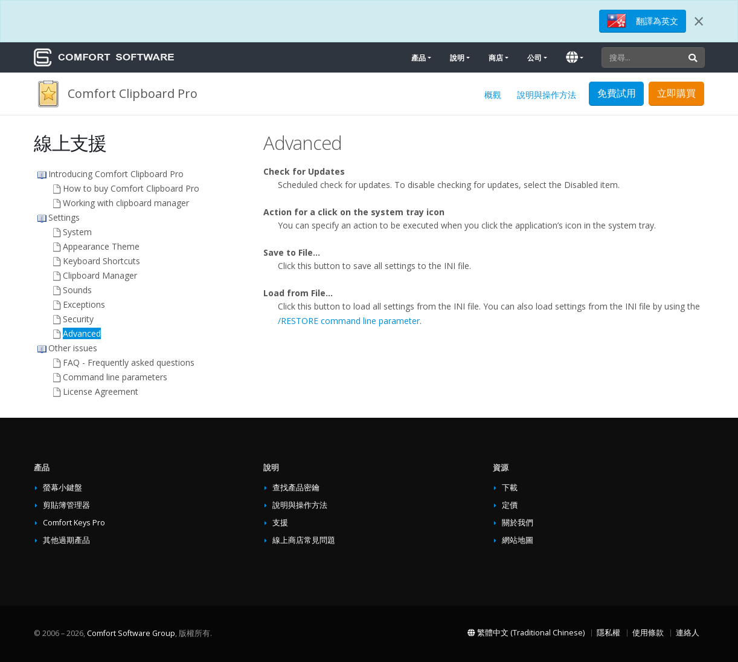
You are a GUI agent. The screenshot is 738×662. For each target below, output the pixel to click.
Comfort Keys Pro (74, 523)
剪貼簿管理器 (66, 505)
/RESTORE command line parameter (349, 320)
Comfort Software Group (131, 633)
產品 (418, 58)
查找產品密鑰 (295, 487)
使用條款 (648, 633)
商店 (496, 58)
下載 (510, 487)
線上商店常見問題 (303, 540)
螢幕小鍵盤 (62, 487)
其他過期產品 (66, 540)
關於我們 (517, 523)
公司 (534, 58)
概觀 (492, 94)
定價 (510, 505)
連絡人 (687, 633)
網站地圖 (517, 540)
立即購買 (676, 93)
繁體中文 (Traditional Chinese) (526, 633)
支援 (280, 523)
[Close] (698, 21)
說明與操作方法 (546, 94)
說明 (457, 58)
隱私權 (608, 633)
